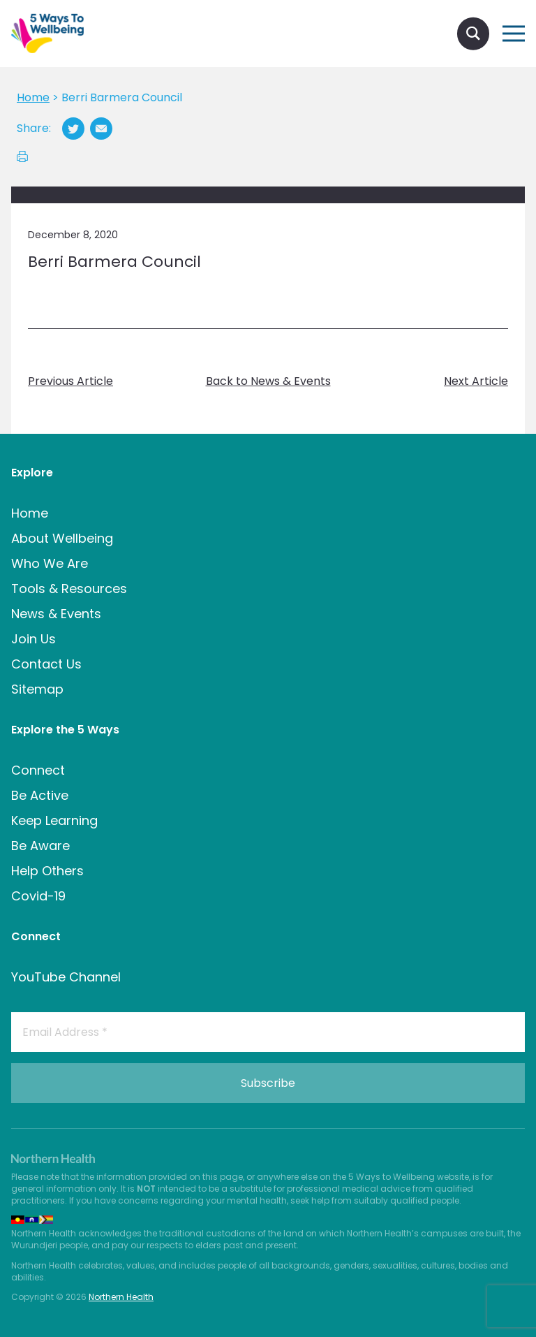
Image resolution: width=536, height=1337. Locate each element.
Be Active (39, 795)
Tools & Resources (69, 588)
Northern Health (121, 1297)
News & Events (56, 613)
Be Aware (40, 845)
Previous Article (70, 381)
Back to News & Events (268, 381)
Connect (38, 770)
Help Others (47, 870)
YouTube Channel (66, 977)
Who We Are (49, 563)
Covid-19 (38, 896)
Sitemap (37, 689)
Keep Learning (54, 820)
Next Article (476, 381)
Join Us (33, 639)
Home (29, 513)
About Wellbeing (62, 538)
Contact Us (46, 664)
